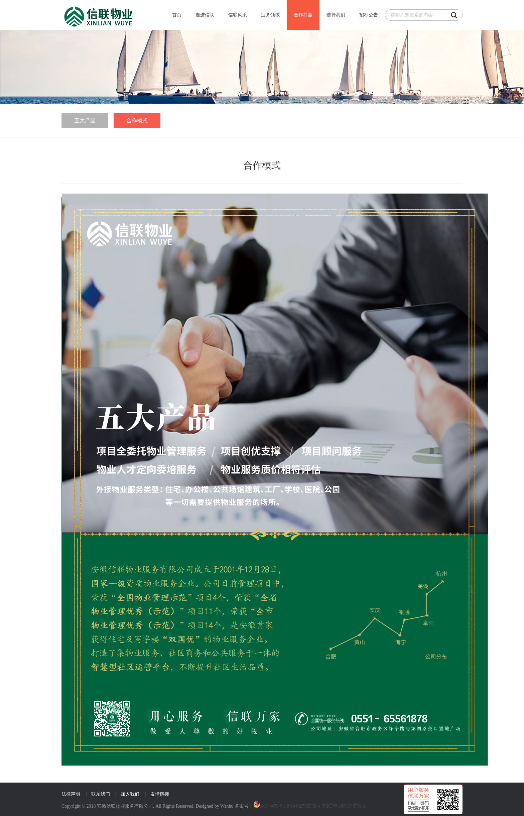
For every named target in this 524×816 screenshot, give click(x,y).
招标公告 (368, 14)
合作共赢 (303, 14)
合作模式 (137, 120)
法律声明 (70, 794)
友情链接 (159, 794)
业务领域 (270, 14)
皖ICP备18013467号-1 (344, 806)
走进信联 (204, 14)
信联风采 (237, 14)
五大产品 (85, 120)
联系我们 (100, 794)
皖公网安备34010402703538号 (290, 806)
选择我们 (335, 14)
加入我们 (130, 794)
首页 (176, 14)
